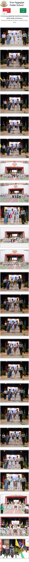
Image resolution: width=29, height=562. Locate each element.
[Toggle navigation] (4, 13)
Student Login (23, 10)
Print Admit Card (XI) (15, 10)
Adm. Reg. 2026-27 (6, 10)
